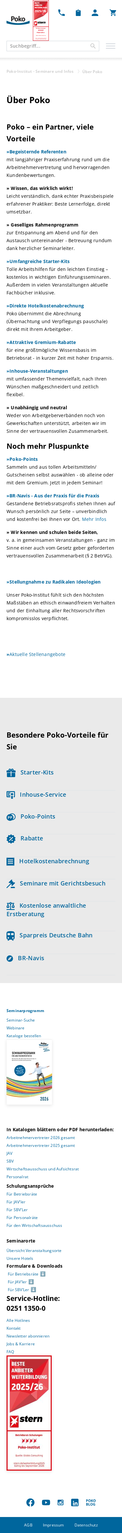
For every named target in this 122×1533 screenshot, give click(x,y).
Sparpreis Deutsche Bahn (50, 935)
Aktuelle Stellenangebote (36, 654)
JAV (10, 1153)
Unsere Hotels (20, 1258)
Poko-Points (31, 816)
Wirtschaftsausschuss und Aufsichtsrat (43, 1169)
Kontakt (13, 1328)
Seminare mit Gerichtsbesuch (56, 883)
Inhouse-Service (36, 794)
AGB (28, 1525)
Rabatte (25, 838)
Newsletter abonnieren (28, 1336)
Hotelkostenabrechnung (48, 861)
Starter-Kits (30, 772)
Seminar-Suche (21, 1020)
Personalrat (17, 1177)
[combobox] (53, 46)
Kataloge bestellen (24, 1036)
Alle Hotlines (18, 1320)
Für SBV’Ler (17, 1209)
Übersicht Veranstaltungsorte (34, 1250)
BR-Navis (25, 958)
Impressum (53, 1525)
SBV (10, 1161)
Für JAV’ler (16, 1202)
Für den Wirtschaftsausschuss (34, 1225)
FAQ (10, 1351)
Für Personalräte (22, 1217)
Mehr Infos (94, 519)
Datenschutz (86, 1525)
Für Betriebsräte (22, 1194)
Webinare (16, 1028)
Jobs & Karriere (21, 1344)
